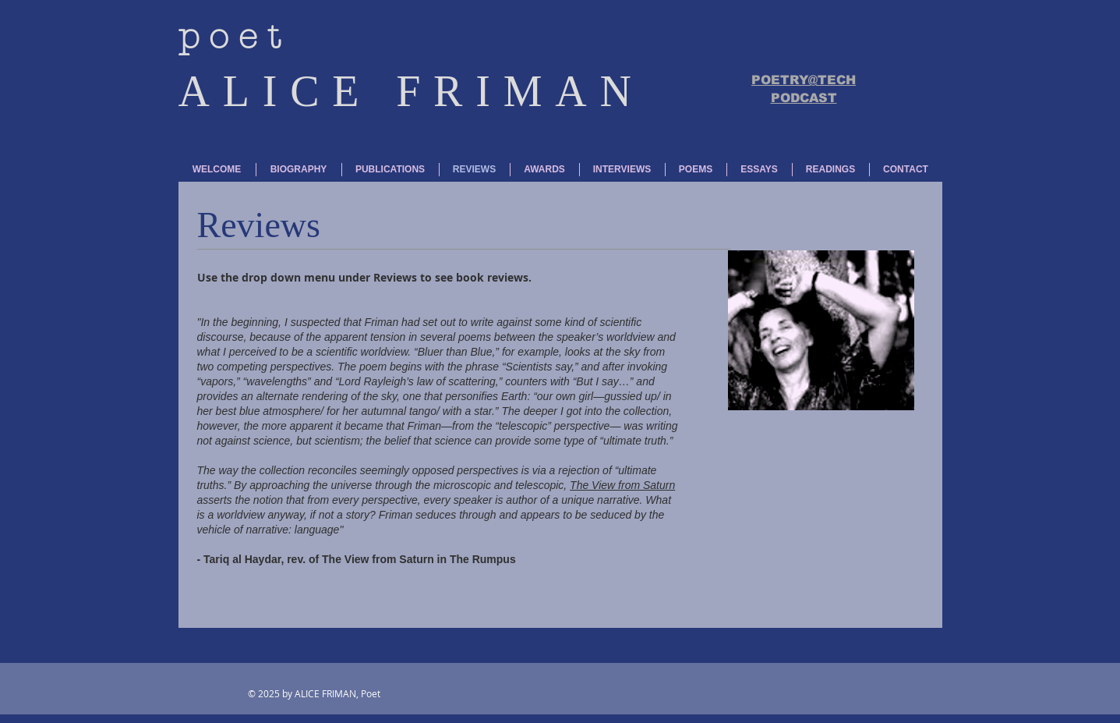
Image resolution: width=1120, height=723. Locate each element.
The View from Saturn (622, 485)
